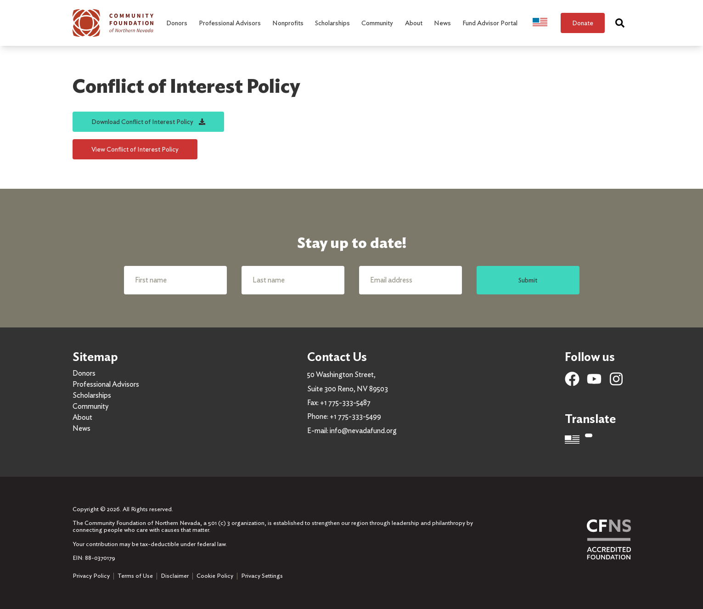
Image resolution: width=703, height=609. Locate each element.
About (82, 417)
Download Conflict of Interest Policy (148, 121)
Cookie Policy (215, 575)
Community (90, 406)
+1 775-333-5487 (345, 402)
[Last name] (293, 280)
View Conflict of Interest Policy (135, 149)
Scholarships (92, 395)
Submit (527, 280)
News (81, 428)
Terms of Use (135, 575)
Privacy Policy (91, 575)
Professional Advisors (106, 384)
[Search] (620, 23)
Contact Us (337, 357)
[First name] (175, 280)
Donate (582, 23)
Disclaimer (175, 575)
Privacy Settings (262, 576)
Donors (84, 373)
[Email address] (410, 280)
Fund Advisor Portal (489, 23)
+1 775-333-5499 (355, 416)
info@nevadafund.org (363, 430)
